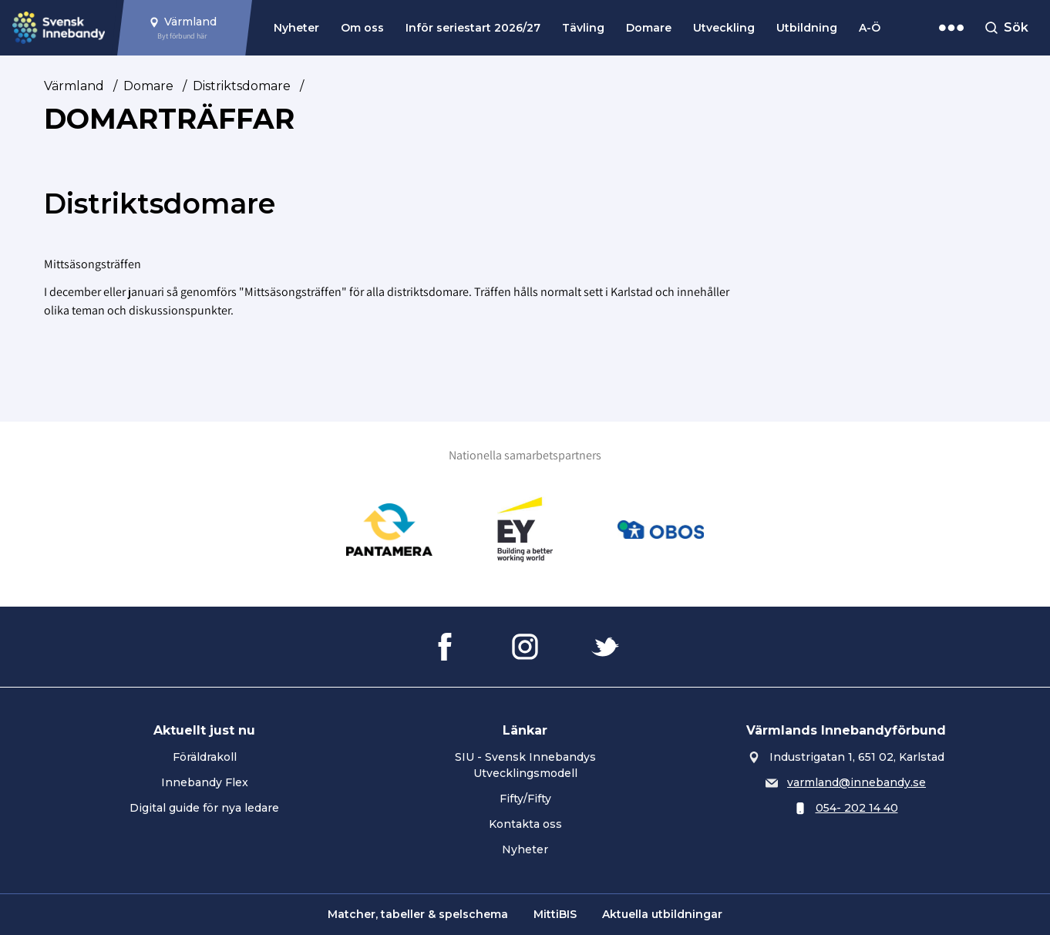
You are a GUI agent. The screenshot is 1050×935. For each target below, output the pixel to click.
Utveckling (724, 28)
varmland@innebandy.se (856, 782)
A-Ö (869, 28)
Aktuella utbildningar (662, 914)
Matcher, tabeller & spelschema (418, 914)
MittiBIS (555, 914)
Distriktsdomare (242, 86)
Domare (648, 28)
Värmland (74, 86)
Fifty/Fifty (525, 799)
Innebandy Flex (204, 782)
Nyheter (296, 28)
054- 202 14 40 (857, 808)
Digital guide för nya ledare (204, 808)
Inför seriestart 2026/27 (473, 28)
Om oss (362, 28)
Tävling (583, 28)
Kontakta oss (525, 824)
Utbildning (806, 28)
